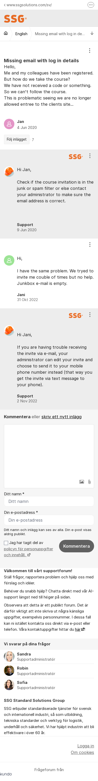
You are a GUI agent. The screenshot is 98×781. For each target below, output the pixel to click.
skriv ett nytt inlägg (62, 416)
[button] (81, 482)
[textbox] (49, 450)
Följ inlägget (17, 139)
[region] (49, 95)
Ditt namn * (14, 494)
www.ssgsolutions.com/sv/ (28, 5)
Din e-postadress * (21, 512)
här (77, 629)
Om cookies (82, 752)
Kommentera (76, 546)
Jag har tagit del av (28, 548)
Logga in (85, 745)
